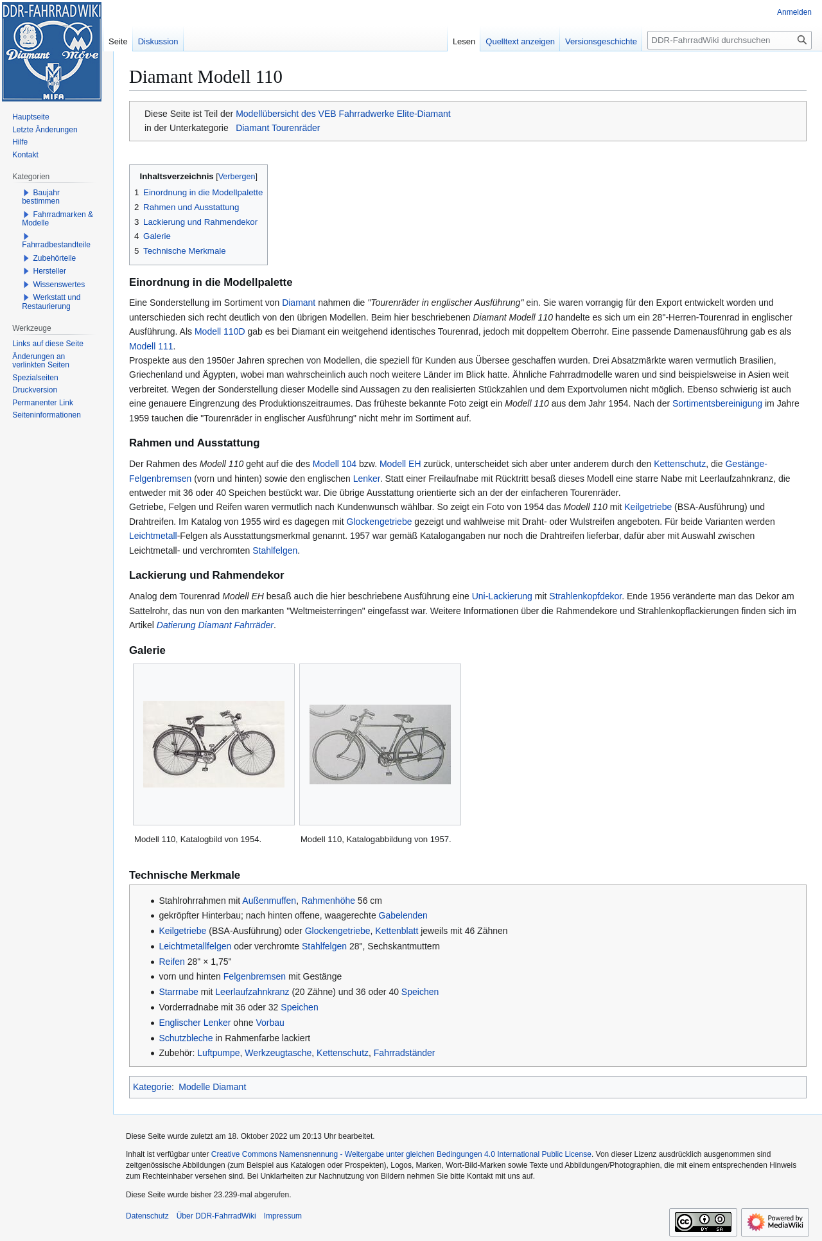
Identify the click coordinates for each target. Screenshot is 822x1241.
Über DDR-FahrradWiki (216, 1215)
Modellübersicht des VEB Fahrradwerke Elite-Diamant (343, 114)
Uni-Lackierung (502, 596)
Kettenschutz (680, 464)
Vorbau (270, 1022)
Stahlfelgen (274, 550)
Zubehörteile (54, 258)
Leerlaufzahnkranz (252, 992)
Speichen (420, 992)
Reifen (171, 961)
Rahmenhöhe (328, 900)
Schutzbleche (186, 1038)
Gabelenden (403, 915)
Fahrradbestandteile (56, 244)
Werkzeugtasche (278, 1053)
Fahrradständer (404, 1053)
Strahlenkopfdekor (585, 596)
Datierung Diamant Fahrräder (215, 625)
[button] (26, 192)
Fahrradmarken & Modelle (57, 219)
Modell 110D (220, 331)
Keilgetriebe (648, 507)
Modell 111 (151, 346)
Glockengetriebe (379, 521)
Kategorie (152, 1087)
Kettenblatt (396, 931)
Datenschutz (147, 1215)
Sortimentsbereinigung (717, 403)
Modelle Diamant (212, 1087)
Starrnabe (178, 992)
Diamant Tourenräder (278, 128)
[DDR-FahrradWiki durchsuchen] (729, 40)
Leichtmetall (153, 536)
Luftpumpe (218, 1053)
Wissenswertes (59, 284)
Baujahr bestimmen (41, 197)
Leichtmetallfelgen (195, 946)
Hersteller (49, 271)
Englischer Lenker (195, 1022)
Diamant (298, 302)
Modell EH (400, 464)
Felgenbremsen (254, 976)
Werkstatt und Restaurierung (51, 302)
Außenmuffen (269, 900)
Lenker (366, 478)
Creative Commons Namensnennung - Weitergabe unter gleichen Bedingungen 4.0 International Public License (401, 1154)
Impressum (283, 1215)
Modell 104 (335, 464)
